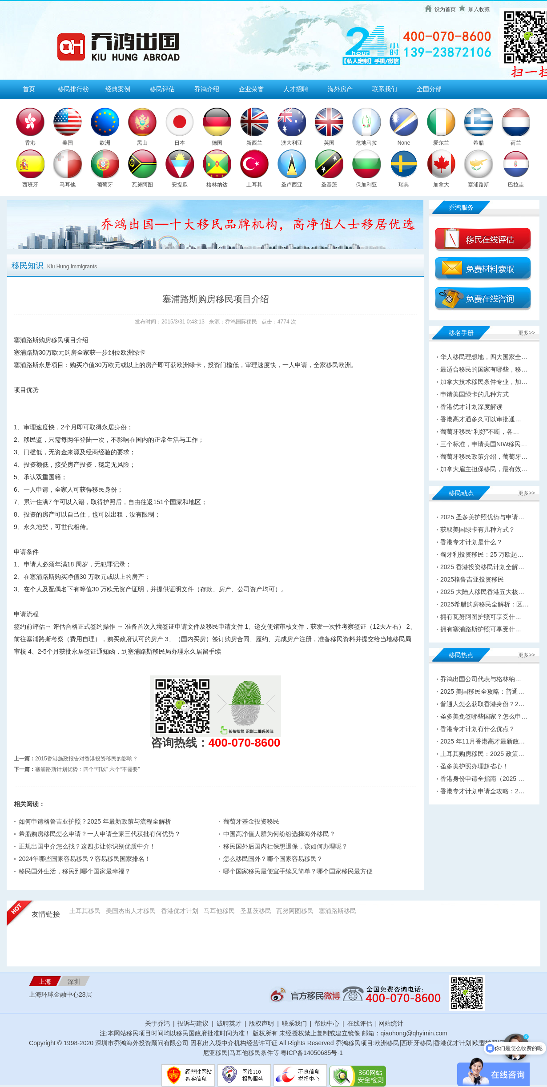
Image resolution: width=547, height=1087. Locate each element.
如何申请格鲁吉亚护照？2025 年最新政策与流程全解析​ (95, 821)
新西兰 (254, 143)
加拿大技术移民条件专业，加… (483, 381)
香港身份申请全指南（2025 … (482, 778)
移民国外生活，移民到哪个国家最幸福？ (75, 871)
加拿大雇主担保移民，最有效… (483, 469)
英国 (329, 143)
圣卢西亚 (291, 185)
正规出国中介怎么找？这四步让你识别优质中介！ (87, 846)
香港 (30, 143)
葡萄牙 (105, 185)
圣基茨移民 (255, 910)
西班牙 (30, 185)
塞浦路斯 (478, 185)
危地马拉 (366, 143)
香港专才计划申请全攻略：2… (482, 791)
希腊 (478, 143)
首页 (29, 89)
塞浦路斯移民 (337, 910)
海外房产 (340, 89)
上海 (45, 981)
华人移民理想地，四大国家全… (483, 356)
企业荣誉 (251, 89)
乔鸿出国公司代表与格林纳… (480, 679)
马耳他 (68, 185)
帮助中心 (326, 1023)
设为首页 (445, 9)
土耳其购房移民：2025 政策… (482, 753)
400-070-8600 (245, 742)
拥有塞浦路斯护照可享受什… (480, 629)
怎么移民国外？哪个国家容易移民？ (273, 858)
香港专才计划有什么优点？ (477, 728)
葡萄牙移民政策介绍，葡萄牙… (483, 456)
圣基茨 (329, 185)
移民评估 (162, 89)
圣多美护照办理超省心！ (474, 766)
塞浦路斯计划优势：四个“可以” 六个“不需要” (87, 769)
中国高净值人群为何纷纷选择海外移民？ (279, 833)
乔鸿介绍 (206, 89)
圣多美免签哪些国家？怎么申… (483, 716)
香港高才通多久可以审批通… (480, 419)
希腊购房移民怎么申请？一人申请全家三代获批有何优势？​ (100, 833)
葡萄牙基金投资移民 (251, 821)
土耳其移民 (85, 910)
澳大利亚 (291, 143)
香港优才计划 (179, 910)
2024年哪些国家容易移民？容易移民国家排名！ (85, 858)
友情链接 (46, 914)
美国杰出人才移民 (131, 910)
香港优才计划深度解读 (471, 406)
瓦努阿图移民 (295, 910)
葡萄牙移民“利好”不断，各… (479, 431)
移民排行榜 (73, 89)
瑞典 (403, 185)
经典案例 (117, 89)
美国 (67, 143)
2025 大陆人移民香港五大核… (482, 591)
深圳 (74, 981)
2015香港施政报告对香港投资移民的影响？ (86, 759)
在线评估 (360, 1023)
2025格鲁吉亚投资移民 (472, 579)
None (404, 143)
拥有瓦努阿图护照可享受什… (480, 616)
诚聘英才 (229, 1023)
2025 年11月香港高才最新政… (482, 741)
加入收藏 (479, 9)
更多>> (526, 333)
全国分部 (429, 89)
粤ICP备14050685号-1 (312, 1052)
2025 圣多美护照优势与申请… (482, 517)
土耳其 (254, 185)
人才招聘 (295, 89)
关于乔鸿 (157, 1023)
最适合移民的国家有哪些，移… (483, 369)
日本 (179, 143)
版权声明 (261, 1023)
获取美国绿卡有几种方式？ (477, 529)
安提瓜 (180, 185)
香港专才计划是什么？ (471, 542)
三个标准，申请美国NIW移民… (483, 444)
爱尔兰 (441, 143)
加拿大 (441, 185)
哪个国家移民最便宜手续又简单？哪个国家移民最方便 (298, 871)
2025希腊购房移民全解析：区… (484, 604)
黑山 (142, 143)
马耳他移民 (219, 910)
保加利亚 (366, 185)
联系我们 (384, 89)
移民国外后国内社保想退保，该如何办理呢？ (285, 846)
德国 (217, 143)
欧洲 (105, 143)
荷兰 (516, 143)
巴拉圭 (516, 185)
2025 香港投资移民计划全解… (482, 566)
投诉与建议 (193, 1023)
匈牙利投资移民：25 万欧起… (481, 554)
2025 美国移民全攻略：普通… (482, 691)
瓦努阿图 (142, 185)
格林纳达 (217, 185)
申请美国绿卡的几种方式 (474, 394)
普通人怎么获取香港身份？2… (482, 703)
